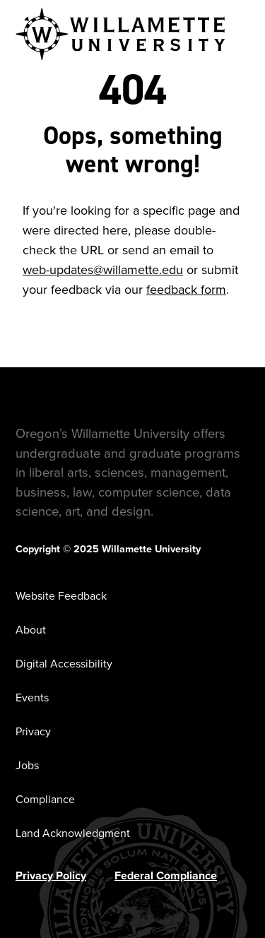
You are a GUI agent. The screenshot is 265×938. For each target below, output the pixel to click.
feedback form (186, 289)
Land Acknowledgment (73, 833)
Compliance (45, 799)
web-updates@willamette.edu (103, 270)
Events (32, 697)
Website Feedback (61, 596)
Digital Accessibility (64, 663)
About (31, 630)
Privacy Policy (51, 875)
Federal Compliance (165, 875)
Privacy (33, 731)
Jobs (27, 765)
